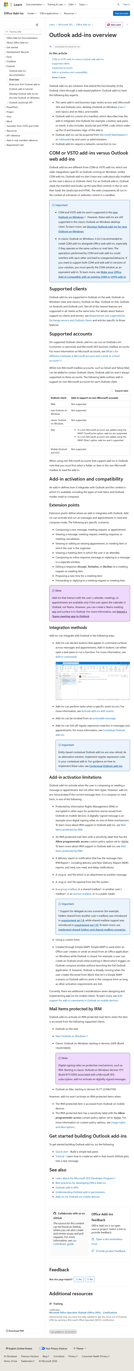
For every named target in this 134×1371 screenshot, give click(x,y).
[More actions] (127, 24)
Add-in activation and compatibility (70, 72)
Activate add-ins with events (97, 711)
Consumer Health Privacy (94, 1356)
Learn (52, 24)
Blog (45, 1356)
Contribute (59, 1356)
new (121, 107)
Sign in (126, 4)
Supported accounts (62, 67)
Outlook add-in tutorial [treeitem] (21, 88)
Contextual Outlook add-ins (105, 766)
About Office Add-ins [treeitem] (17, 42)
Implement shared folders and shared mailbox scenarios (91, 929)
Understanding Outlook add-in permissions (80, 1192)
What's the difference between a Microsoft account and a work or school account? (84, 355)
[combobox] (22, 31)
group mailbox (68, 889)
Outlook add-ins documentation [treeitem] (17, 72)
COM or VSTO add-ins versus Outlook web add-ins (78, 59)
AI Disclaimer (10, 1356)
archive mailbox (82, 893)
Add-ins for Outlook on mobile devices (78, 1196)
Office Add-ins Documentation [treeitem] (22, 37)
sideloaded (65, 139)
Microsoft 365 (65, 24)
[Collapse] (37, 25)
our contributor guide (64, 1242)
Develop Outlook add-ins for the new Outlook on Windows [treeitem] (24, 95)
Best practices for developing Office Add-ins (81, 1182)
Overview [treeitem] (14, 79)
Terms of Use (10, 1361)
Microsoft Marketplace (113, 134)
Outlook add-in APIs (67, 1187)
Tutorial (60, 1156)
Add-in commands (66, 656)
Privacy (72, 1356)
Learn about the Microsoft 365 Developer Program (84, 1178)
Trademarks (26, 1361)
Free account (121, 13)
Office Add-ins (83, 24)
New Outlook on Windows (71, 1036)
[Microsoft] (6, 4)
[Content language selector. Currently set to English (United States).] (19, 1348)
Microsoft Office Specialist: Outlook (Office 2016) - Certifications (83, 1312)
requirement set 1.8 (72, 920)
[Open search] (118, 4)
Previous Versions (30, 1356)
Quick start (62, 1151)
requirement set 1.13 (86, 925)
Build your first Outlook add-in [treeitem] (24, 84)
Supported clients (61, 63)
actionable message (104, 718)
